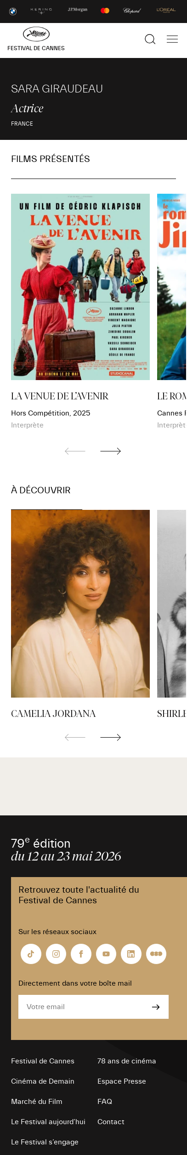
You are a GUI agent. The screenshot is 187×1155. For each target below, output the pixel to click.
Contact (111, 1122)
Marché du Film (36, 1101)
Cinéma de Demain (42, 1081)
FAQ (104, 1101)
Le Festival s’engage (45, 1142)
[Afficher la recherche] (150, 39)
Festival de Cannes (42, 1061)
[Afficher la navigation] (172, 39)
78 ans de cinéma (126, 1061)
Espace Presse (121, 1081)
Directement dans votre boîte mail (75, 983)
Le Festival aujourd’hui (48, 1122)
